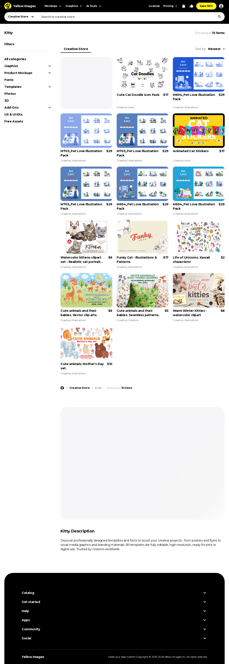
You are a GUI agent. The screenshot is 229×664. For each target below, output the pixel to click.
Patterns (133, 320)
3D (6, 101)
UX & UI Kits (13, 114)
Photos (10, 94)
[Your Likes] (191, 6)
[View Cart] (183, 6)
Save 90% (206, 6)
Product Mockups (18, 73)
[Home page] (62, 388)
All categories (15, 59)
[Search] (219, 16)
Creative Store (76, 49)
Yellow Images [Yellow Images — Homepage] (33, 657)
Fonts (8, 80)
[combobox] (131, 16)
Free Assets (13, 121)
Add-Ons (11, 107)
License (154, 6)
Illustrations (191, 107)
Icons (131, 107)
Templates (12, 87)
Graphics (11, 66)
